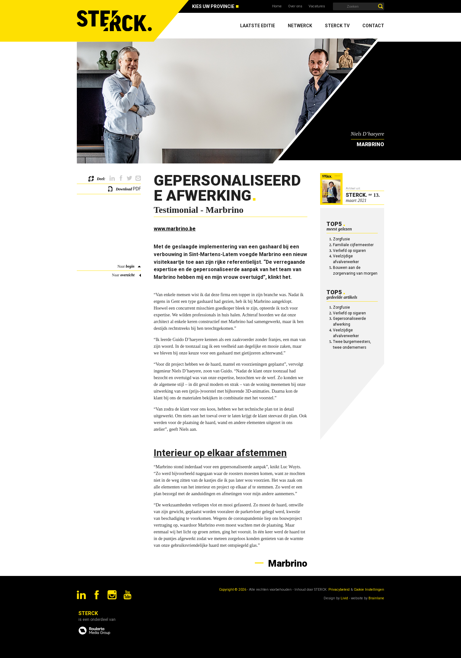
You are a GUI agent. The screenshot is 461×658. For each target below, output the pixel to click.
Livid (344, 598)
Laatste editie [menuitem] (257, 25)
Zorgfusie (341, 239)
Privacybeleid (339, 589)
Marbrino (286, 563)
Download (124, 189)
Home (277, 6)
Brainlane (376, 598)
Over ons (295, 6)
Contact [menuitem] (373, 25)
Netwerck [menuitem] (300, 25)
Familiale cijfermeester (353, 245)
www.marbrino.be (175, 229)
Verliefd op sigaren (349, 250)
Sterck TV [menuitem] (337, 25)
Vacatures (317, 6)
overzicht (127, 275)
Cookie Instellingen (369, 589)
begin (130, 266)
